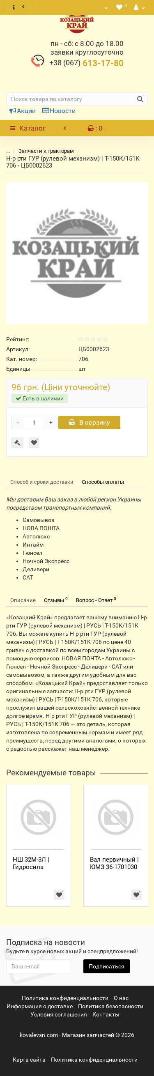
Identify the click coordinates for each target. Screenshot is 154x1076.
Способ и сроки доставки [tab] (42, 482)
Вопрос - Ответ (96, 599)
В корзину (89, 422)
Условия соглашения (58, 1014)
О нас (121, 998)
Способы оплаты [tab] (103, 482)
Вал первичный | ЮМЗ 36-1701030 (114, 863)
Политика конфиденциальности (65, 998)
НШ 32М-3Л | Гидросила (31, 863)
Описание (23, 600)
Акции (22, 111)
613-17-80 (86, 63)
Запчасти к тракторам (41, 151)
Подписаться (106, 966)
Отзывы (56, 599)
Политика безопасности (110, 1006)
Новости (59, 111)
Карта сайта (29, 1059)
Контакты (106, 1014)
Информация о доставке (40, 1006)
